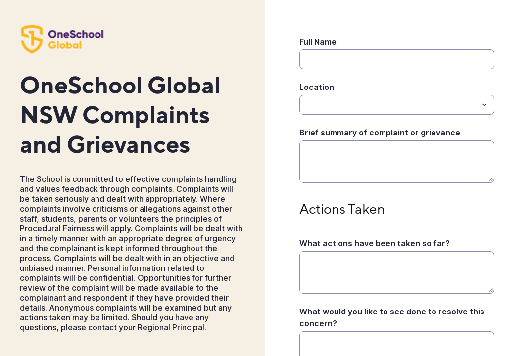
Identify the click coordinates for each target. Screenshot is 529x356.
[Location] (389, 105)
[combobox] (397, 105)
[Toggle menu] (484, 105)
